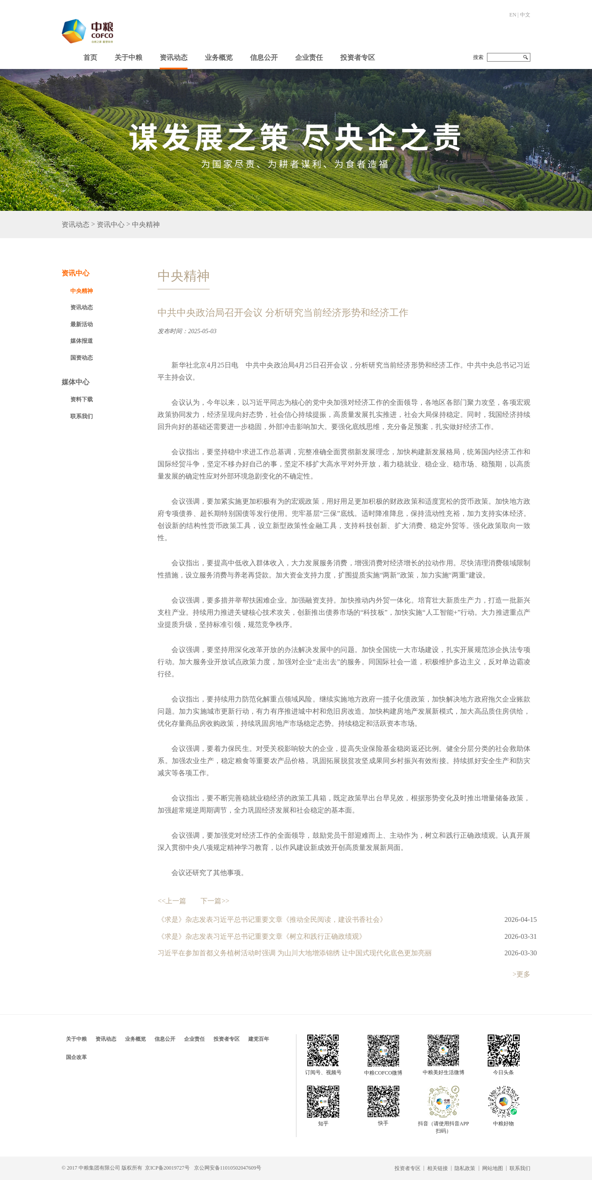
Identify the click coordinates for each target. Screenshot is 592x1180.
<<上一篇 (172, 901)
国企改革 (76, 1057)
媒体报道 (81, 341)
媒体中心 (75, 382)
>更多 (521, 974)
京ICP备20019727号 (167, 1168)
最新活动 (81, 324)
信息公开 (264, 57)
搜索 (478, 57)
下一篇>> (215, 901)
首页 (90, 57)
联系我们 (81, 416)
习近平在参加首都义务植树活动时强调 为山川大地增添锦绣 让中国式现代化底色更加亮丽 (295, 953)
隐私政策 (464, 1168)
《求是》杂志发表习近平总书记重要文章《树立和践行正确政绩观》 (262, 936)
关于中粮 (128, 57)
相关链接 (437, 1168)
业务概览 (219, 57)
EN (513, 15)
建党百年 (258, 1039)
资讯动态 (173, 57)
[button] (128, 55)
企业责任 (309, 57)
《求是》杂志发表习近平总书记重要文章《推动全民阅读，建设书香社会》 (272, 919)
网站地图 (492, 1168)
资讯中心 (111, 224)
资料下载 (81, 399)
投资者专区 (357, 57)
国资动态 (81, 357)
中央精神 (146, 224)
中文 (525, 15)
